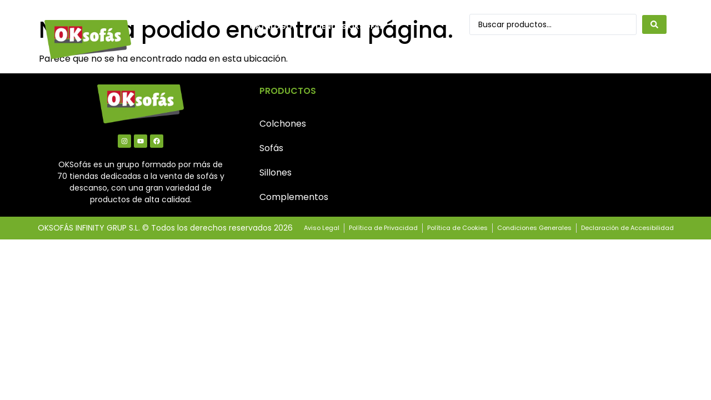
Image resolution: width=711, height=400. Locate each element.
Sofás (271, 148)
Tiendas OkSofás (349, 26)
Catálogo (270, 26)
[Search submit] (654, 24)
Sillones (275, 172)
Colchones (282, 123)
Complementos (293, 197)
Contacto (271, 52)
